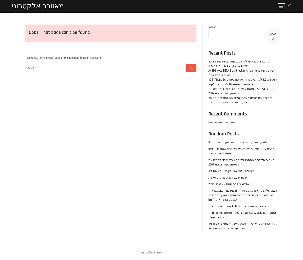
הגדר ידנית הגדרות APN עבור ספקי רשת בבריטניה (239, 206)
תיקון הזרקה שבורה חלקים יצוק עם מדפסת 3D (237, 142)
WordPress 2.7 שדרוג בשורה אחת (228, 184)
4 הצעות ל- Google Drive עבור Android (231, 171)
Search (212, 26)
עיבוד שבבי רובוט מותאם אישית (227, 177)
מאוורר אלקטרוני (38, 6)
